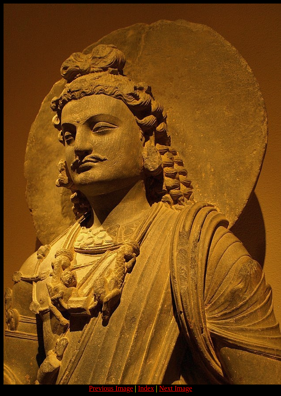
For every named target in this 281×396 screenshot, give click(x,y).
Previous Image (111, 388)
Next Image (175, 388)
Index (146, 388)
